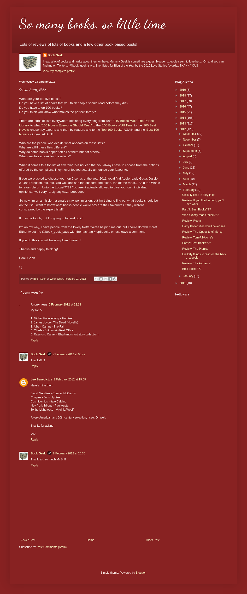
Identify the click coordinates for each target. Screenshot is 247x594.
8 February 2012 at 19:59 (69, 379)
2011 (183, 283)
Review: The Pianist (195, 248)
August (188, 156)
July (186, 162)
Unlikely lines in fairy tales (198, 195)
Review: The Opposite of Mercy (202, 231)
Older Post (152, 540)
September (190, 151)
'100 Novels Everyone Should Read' (66, 125)
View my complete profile (59, 71)
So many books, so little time (92, 23)
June (186, 167)
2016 (183, 106)
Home (90, 540)
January (188, 276)
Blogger (141, 572)
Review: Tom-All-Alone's (197, 237)
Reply (34, 340)
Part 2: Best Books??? (196, 243)
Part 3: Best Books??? (196, 209)
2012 (183, 129)
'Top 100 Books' (111, 129)
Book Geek (55, 55)
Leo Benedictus (41, 379)
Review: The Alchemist (196, 263)
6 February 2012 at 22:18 (65, 304)
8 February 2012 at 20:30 (69, 453)
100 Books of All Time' (117, 125)
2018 (183, 95)
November (190, 139)
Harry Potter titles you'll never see (203, 226)
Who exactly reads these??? (200, 215)
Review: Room (191, 220)
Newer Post (27, 540)
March (187, 184)
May (186, 173)
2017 (183, 101)
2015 (183, 112)
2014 (183, 117)
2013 (183, 123)
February (189, 190)
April (186, 179)
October (188, 145)
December (190, 134)
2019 (183, 89)
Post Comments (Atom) (52, 547)
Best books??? (191, 269)
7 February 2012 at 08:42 (69, 354)
